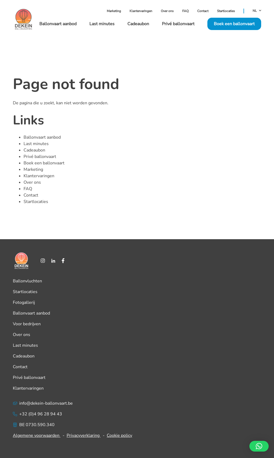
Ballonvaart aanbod (58, 24)
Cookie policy (119, 435)
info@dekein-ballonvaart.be (43, 403)
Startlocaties (226, 11)
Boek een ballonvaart (44, 163)
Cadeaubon (138, 24)
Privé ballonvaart (178, 24)
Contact (202, 11)
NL (257, 11)
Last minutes (102, 24)
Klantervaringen (141, 11)
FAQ (185, 11)
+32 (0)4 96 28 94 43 (37, 414)
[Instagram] (43, 260)
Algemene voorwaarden (36, 435)
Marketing (114, 11)
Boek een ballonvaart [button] (234, 24)
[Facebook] (63, 260)
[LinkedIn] (53, 260)
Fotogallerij (24, 302)
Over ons (167, 11)
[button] (259, 446)
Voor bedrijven (27, 324)
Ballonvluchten (27, 281)
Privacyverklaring (84, 435)
